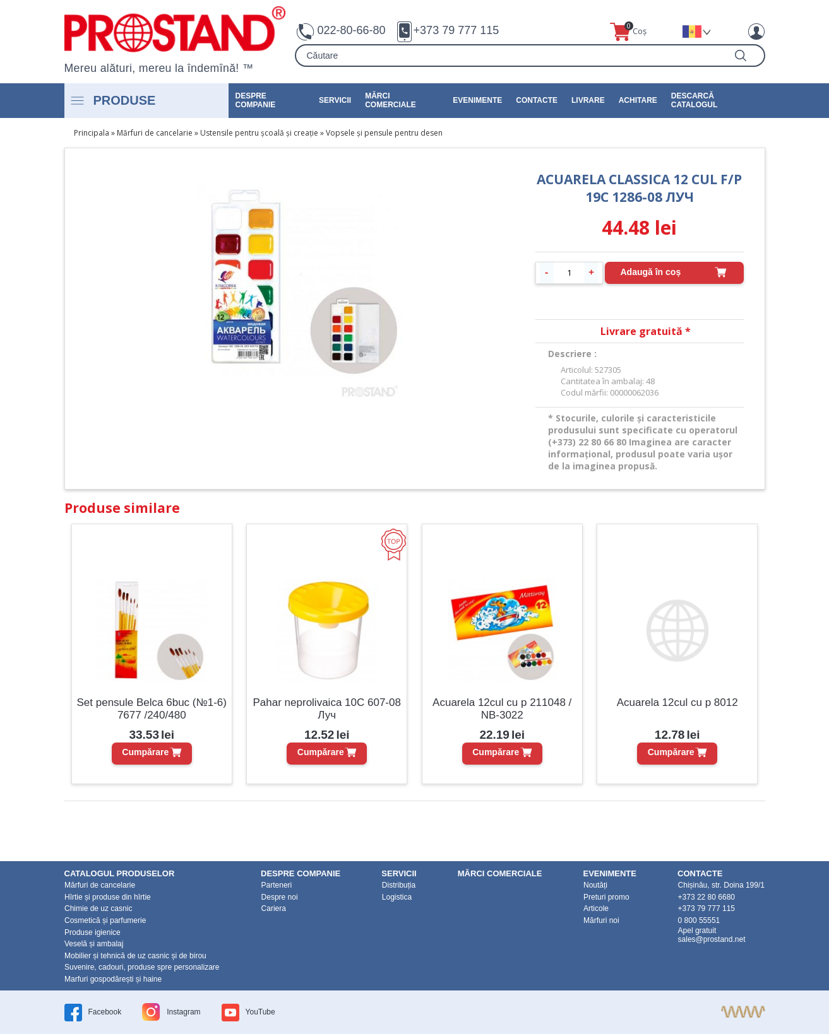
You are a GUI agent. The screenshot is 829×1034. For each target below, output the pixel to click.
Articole (596, 908)
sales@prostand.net (712, 939)
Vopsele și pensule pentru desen (384, 132)
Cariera (273, 908)
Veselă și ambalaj (93, 943)
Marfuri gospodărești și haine (113, 979)
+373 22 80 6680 (706, 897)
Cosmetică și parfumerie (105, 920)
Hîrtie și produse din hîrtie (107, 897)
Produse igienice (92, 932)
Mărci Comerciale (390, 100)
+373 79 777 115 (456, 30)
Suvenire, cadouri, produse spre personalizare (141, 967)
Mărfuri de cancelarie (155, 132)
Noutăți (595, 885)
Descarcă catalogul (694, 100)
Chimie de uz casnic (98, 908)
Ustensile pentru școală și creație (259, 132)
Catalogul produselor (119, 873)
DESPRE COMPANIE (256, 100)
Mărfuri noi (601, 920)
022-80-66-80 (352, 30)
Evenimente (477, 100)
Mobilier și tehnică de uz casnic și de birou (135, 955)
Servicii (335, 100)
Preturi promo (606, 897)
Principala (91, 132)
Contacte (537, 100)
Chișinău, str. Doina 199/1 (721, 885)
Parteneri (276, 885)
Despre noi (279, 897)
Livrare (588, 100)
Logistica (397, 897)
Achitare (638, 100)
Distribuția (398, 885)
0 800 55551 (699, 920)
